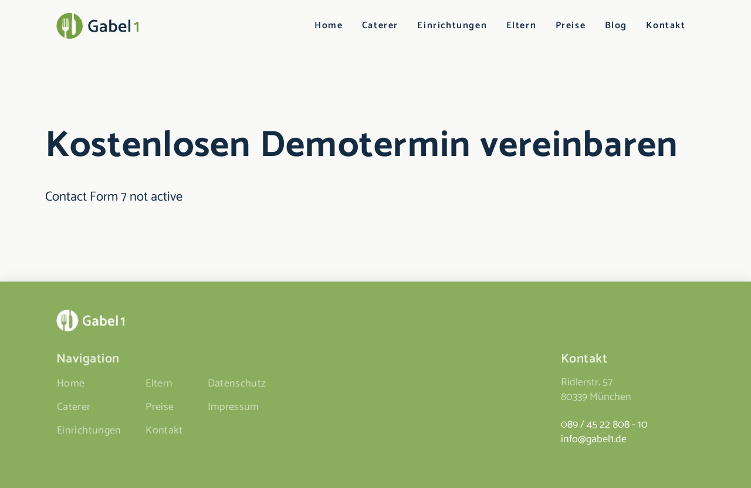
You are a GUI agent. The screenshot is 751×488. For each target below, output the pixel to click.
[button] (26, 462)
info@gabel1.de (594, 439)
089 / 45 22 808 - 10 (604, 424)
